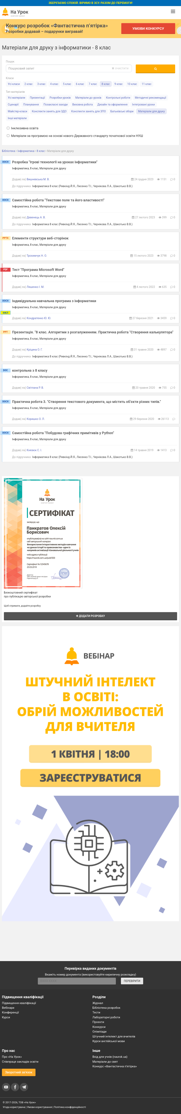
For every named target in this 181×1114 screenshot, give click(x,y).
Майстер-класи (17, 111)
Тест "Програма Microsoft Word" (38, 270)
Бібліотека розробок (106, 1008)
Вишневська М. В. (38, 179)
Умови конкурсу (148, 28)
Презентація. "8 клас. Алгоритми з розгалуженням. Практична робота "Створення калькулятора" (92, 332)
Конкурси (99, 1027)
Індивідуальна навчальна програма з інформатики (54, 301)
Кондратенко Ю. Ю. (39, 318)
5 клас (67, 84)
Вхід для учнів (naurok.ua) (109, 1057)
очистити (120, 68)
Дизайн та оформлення (112, 104)
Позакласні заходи (55, 104)
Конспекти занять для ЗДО (49, 111)
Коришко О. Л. (36, 418)
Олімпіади (99, 1031)
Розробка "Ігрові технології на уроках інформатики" (55, 162)
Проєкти (98, 1022)
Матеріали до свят (105, 1061)
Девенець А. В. (36, 217)
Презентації (37, 97)
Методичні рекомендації (150, 97)
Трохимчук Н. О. (37, 255)
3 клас (41, 84)
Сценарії (13, 104)
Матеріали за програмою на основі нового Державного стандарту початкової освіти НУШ (75, 136)
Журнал (97, 1003)
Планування (31, 104)
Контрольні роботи (118, 97)
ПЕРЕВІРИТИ (132, 981)
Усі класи (14, 84)
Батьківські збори (122, 111)
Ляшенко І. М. (35, 286)
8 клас (106, 84)
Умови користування (39, 1107)
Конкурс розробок (57, 26)
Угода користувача (14, 1107)
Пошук (10, 61)
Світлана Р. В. (35, 387)
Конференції (10, 1012)
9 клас (118, 84)
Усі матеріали (16, 97)
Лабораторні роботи (106, 1017)
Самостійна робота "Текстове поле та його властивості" (58, 200)
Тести (96, 1012)
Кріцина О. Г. (35, 349)
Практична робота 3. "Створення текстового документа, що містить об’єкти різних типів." (86, 402)
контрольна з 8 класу (29, 370)
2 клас (28, 84)
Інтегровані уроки (143, 104)
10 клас (132, 84)
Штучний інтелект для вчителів (113, 1036)
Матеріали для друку (151, 111)
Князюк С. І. (34, 450)
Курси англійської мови (108, 1041)
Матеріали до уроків (88, 97)
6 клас (80, 84)
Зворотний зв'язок (18, 1072)
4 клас (54, 84)
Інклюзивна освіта (22, 128)
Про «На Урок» (12, 1057)
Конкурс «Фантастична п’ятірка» (114, 1066)
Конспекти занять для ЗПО (88, 111)
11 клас (146, 84)
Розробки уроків (60, 97)
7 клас (93, 84)
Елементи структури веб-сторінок (40, 238)
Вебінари (8, 1008)
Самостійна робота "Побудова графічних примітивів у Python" (63, 433)
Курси (6, 1017)
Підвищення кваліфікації (19, 1003)
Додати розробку (90, 616)
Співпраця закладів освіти (20, 1061)
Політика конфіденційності (70, 1107)
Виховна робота (82, 104)
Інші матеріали (17, 118)
